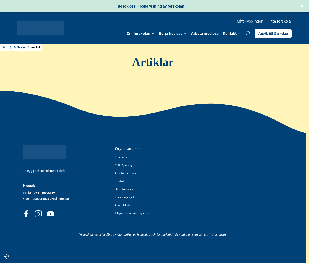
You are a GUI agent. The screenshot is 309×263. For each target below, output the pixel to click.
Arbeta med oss (205, 33)
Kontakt (120, 181)
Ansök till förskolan (273, 33)
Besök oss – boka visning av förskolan (151, 6)
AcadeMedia (123, 205)
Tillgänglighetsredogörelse (132, 213)
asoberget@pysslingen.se (51, 198)
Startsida (121, 157)
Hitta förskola (279, 21)
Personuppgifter (126, 197)
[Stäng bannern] (302, 6)
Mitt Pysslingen (250, 21)
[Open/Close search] (248, 33)
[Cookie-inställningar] (6, 256)
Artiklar (153, 62)
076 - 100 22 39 (44, 192)
